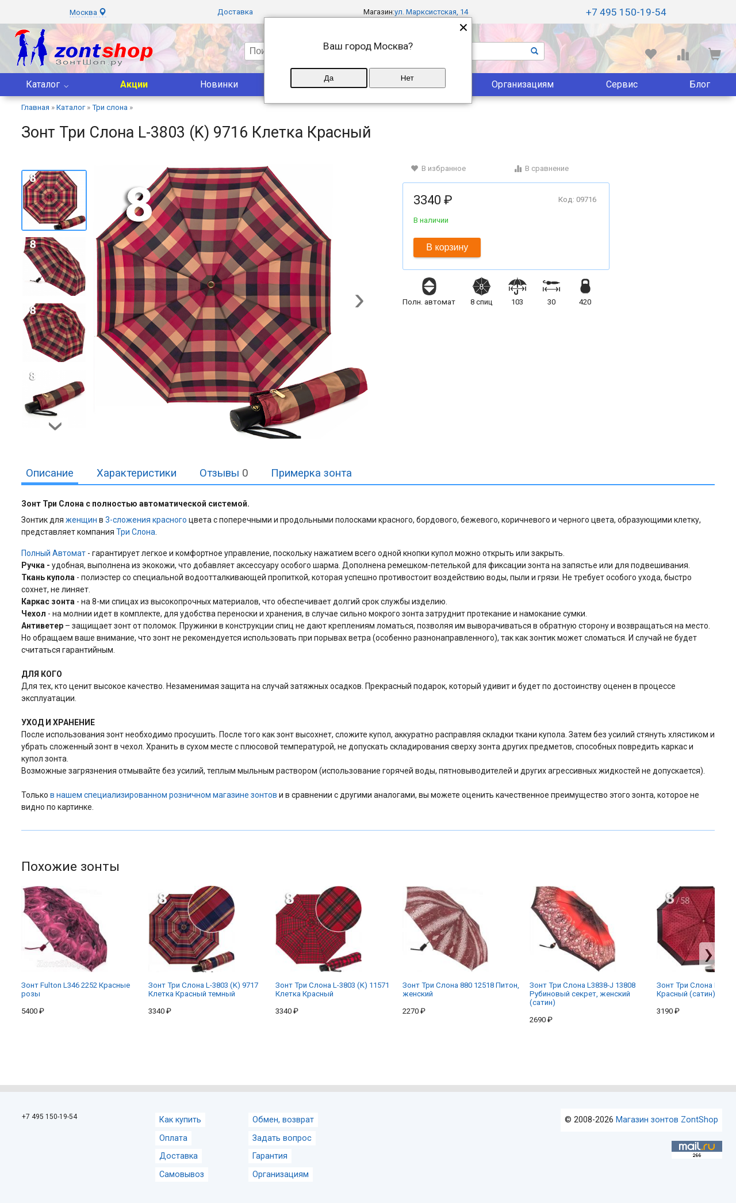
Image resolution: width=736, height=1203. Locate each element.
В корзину (447, 247)
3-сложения (128, 519)
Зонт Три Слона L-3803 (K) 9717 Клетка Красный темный (203, 942)
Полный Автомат (53, 553)
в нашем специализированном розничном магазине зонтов (163, 795)
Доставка (235, 11)
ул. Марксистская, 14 (431, 11)
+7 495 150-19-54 (626, 12)
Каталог (43, 84)
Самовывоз (181, 1174)
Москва (88, 12)
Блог (699, 84)
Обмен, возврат (283, 1120)
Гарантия (270, 1156)
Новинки (219, 84)
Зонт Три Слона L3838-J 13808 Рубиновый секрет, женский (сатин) (582, 946)
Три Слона (135, 531)
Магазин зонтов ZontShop (667, 1120)
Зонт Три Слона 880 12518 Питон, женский (460, 942)
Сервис (622, 84)
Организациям (523, 84)
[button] (359, 302)
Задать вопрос (282, 1138)
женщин (81, 519)
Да (329, 78)
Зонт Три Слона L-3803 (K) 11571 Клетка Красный (332, 942)
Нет (407, 78)
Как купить (180, 1120)
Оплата (173, 1138)
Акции (134, 84)
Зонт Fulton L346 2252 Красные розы (75, 942)
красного (169, 519)
